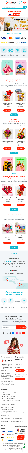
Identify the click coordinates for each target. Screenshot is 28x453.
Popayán (12, 263)
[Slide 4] (15, 77)
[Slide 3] (14, 77)
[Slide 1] (12, 77)
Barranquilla (21, 261)
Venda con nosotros (21, 437)
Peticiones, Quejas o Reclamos (9, 411)
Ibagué (18, 266)
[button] (7, 103)
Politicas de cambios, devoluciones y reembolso (13, 413)
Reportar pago (20, 370)
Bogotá (8, 261)
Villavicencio (11, 266)
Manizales (8, 264)
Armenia (20, 264)
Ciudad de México (10, 273)
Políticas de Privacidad (7, 409)
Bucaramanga (21, 263)
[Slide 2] (13, 77)
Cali (4, 261)
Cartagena (6, 263)
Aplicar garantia (5, 415)
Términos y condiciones (7, 407)
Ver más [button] (14, 114)
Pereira (14, 264)
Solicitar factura (20, 379)
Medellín (14, 261)
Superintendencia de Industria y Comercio (12, 421)
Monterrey (20, 273)
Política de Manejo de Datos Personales (11, 418)
